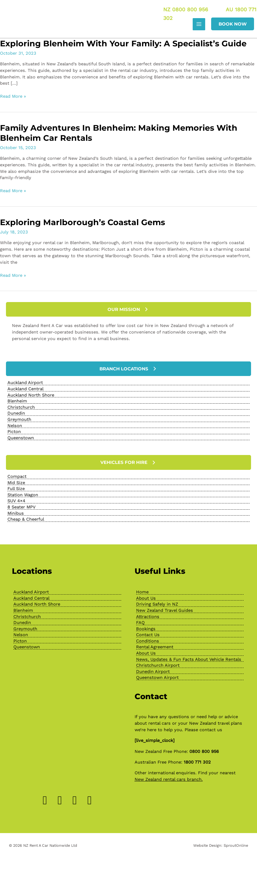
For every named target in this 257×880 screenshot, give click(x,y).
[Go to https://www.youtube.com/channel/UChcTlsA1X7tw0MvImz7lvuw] (90, 801)
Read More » (13, 97)
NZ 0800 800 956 (185, 9)
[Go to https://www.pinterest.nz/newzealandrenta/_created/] (75, 801)
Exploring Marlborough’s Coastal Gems (82, 223)
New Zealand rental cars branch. (169, 780)
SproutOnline (236, 846)
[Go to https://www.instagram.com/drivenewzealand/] (60, 801)
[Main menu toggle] (199, 24)
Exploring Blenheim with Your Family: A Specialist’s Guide (123, 44)
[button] (232, 24)
